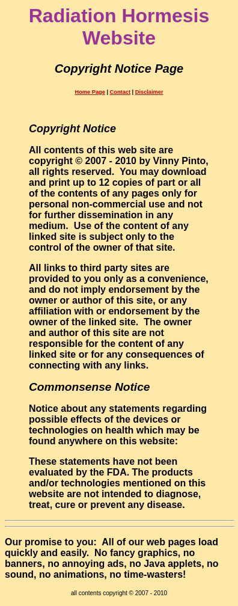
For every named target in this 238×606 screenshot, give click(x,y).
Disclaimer (149, 92)
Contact (120, 92)
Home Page (90, 92)
